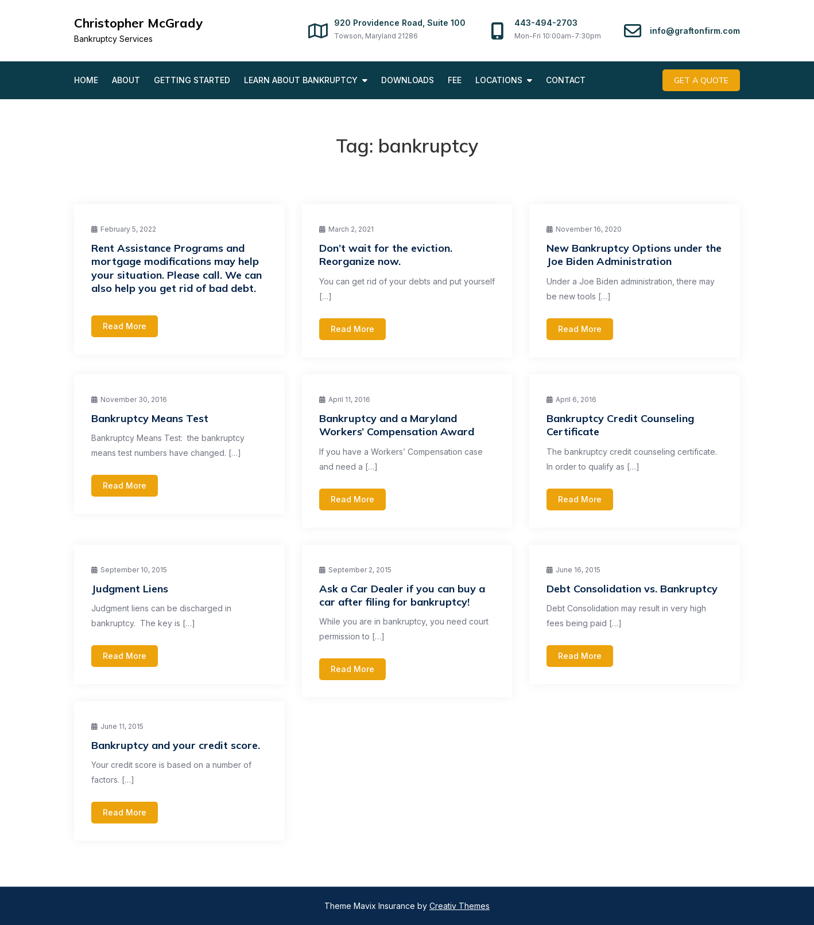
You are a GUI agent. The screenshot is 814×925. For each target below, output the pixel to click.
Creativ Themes (459, 906)
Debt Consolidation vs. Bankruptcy (632, 588)
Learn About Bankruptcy (301, 80)
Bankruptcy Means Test (149, 418)
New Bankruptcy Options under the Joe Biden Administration (634, 254)
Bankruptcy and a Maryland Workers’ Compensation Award (396, 425)
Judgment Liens (129, 588)
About (126, 80)
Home (86, 80)
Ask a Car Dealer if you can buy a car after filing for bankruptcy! (402, 595)
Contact (566, 80)
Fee (455, 80)
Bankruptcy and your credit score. (175, 745)
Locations (498, 80)
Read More (124, 326)
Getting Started (192, 80)
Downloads (407, 80)
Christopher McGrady (138, 23)
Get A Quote (701, 80)
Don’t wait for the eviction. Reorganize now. (385, 254)
